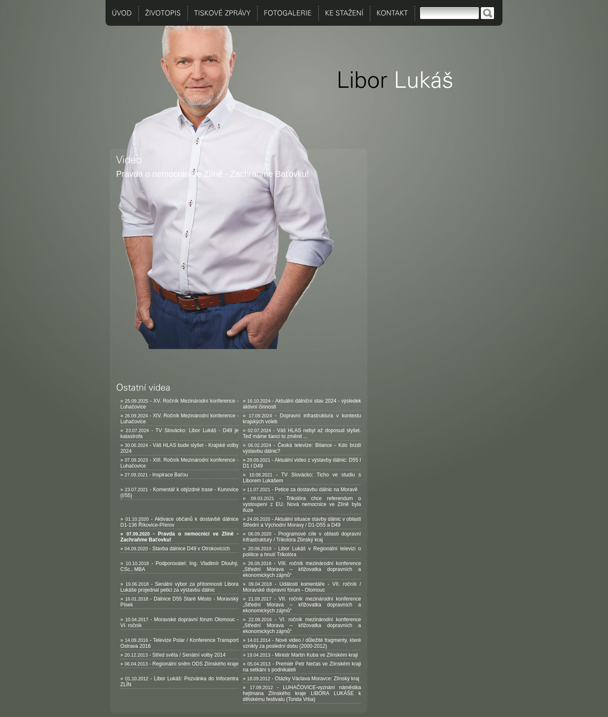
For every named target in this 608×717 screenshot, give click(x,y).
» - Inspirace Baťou (154, 475)
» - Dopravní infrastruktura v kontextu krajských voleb (302, 419)
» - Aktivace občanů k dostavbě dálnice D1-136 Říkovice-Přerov (179, 522)
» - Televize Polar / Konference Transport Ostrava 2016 (179, 643)
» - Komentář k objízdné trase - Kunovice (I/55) (179, 492)
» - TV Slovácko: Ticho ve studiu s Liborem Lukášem (302, 478)
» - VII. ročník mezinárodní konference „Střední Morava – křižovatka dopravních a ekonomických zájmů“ (302, 605)
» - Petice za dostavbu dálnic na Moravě (300, 489)
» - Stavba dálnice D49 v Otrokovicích (175, 549)
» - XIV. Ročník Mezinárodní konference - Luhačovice (179, 419)
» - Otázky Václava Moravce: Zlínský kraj (301, 679)
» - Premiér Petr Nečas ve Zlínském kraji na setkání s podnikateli (302, 667)
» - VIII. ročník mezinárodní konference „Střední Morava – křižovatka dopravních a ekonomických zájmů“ (302, 569)
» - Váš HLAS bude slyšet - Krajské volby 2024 (179, 448)
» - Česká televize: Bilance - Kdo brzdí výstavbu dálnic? (302, 448)
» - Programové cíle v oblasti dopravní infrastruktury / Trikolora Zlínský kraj (302, 537)
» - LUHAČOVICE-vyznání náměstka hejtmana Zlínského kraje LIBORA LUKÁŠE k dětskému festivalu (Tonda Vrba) (302, 693)
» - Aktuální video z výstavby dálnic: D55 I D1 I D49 (302, 463)
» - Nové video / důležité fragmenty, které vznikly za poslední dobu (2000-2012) (302, 643)
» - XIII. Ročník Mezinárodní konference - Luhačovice (179, 463)
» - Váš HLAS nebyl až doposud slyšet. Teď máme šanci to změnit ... (302, 433)
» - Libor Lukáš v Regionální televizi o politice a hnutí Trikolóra (302, 551)
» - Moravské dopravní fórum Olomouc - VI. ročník (179, 622)
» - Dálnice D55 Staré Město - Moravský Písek (179, 602)
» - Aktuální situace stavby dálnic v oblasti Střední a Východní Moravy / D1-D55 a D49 (302, 522)
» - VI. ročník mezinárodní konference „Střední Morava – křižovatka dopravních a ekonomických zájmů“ (302, 625)
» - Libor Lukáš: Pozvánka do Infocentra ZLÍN (179, 681)
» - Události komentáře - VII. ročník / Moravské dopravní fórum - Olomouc (302, 587)
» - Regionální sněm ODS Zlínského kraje (179, 664)
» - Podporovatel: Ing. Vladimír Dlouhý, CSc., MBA (179, 566)
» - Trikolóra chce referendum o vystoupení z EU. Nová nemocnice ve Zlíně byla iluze (302, 504)
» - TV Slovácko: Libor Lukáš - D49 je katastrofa (179, 433)
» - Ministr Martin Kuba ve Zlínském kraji (300, 655)
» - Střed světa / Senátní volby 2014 (172, 655)
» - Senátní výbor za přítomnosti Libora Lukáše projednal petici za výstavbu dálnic (179, 587)
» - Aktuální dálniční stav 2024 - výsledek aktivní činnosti (302, 404)
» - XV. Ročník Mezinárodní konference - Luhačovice (179, 404)
